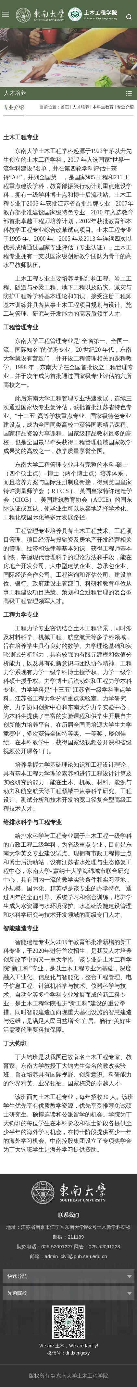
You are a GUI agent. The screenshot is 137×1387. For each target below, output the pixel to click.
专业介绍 (125, 107)
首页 (65, 107)
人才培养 (80, 107)
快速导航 (17, 1276)
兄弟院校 (17, 1293)
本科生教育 (103, 107)
